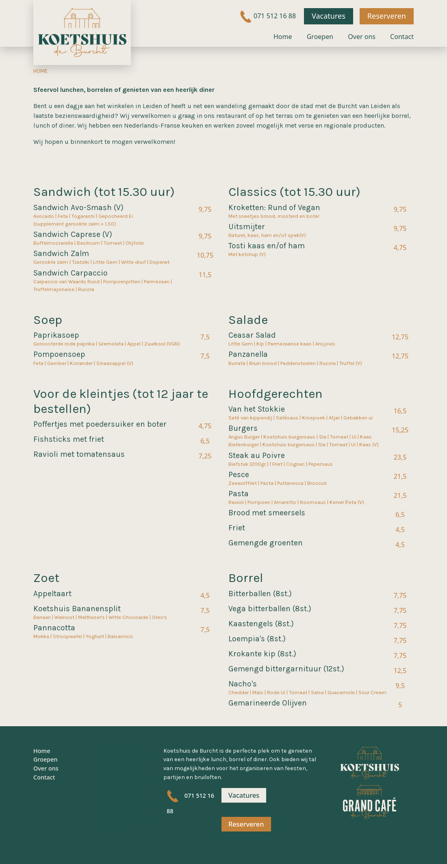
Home (282, 36)
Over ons (361, 36)
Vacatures (328, 16)
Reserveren (386, 16)
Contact (402, 36)
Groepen (320, 36)
